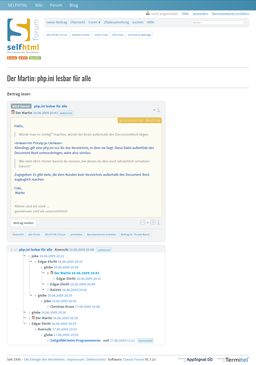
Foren (93, 22)
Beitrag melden (23, 223)
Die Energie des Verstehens (44, 359)
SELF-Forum (21, 106)
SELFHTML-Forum (56, 35)
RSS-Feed (117, 35)
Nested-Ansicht (81, 35)
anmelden (76, 234)
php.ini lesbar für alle (50, 106)
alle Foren (34, 234)
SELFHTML (18, 5)
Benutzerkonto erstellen (101, 234)
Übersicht (77, 22)
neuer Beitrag (57, 22)
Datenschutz (96, 359)
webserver (66, 113)
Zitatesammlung (116, 22)
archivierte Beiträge (139, 35)
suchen (137, 22)
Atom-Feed (101, 35)
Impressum (75, 359)
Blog (74, 5)
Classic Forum (133, 359)
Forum (56, 5)
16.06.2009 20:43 (45, 113)
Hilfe (150, 22)
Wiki (39, 5)
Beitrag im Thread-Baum (135, 234)
